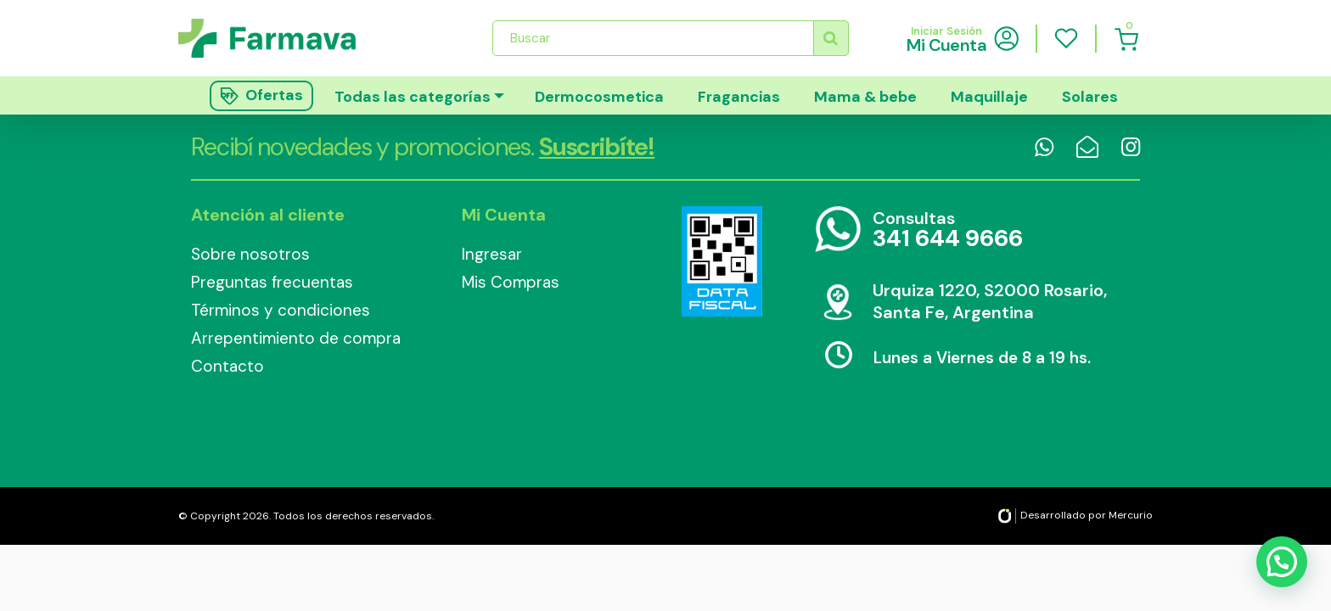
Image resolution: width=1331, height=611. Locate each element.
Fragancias (739, 97)
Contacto (227, 366)
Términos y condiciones (280, 310)
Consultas (948, 230)
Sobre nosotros (250, 254)
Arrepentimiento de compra (296, 338)
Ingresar (492, 254)
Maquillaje (989, 97)
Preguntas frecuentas (272, 282)
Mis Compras (510, 282)
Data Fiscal (721, 261)
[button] (1281, 559)
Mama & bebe (865, 97)
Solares (1090, 97)
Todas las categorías (412, 97)
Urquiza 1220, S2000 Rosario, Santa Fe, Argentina (990, 301)
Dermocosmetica (599, 97)
